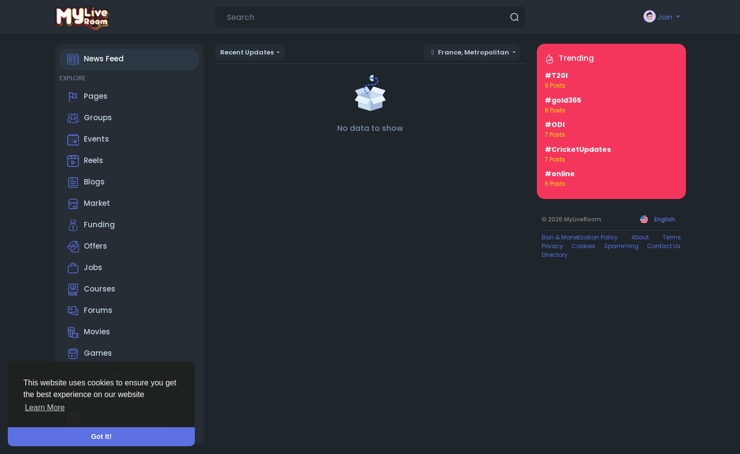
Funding (91, 225)
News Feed (95, 59)
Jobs (84, 268)
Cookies (583, 246)
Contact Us (664, 246)
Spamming (621, 246)
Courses (91, 289)
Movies (88, 332)
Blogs (86, 182)
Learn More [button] (45, 407)
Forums (90, 311)
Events (88, 139)
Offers (87, 247)
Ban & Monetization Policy (580, 237)
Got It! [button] (101, 436)
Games (89, 354)
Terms (672, 237)
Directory (555, 255)
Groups (89, 118)
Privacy (552, 246)
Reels (85, 161)
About (640, 237)
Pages (87, 97)
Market (88, 204)
